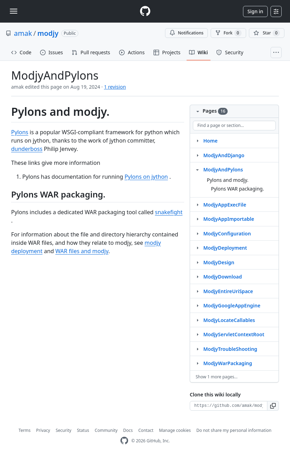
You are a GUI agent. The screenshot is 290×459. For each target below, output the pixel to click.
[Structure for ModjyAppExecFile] (197, 204)
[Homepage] (145, 11)
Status (83, 430)
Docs (128, 430)
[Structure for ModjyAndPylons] (197, 169)
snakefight (168, 212)
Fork (228, 33)
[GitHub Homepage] (124, 440)
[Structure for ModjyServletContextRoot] (197, 334)
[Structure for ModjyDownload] (197, 276)
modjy (47, 33)
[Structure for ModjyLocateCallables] (197, 319)
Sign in (255, 11)
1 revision (115, 86)
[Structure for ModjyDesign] (197, 262)
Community (106, 430)
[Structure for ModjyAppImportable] (197, 218)
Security (63, 430)
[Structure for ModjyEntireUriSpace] (197, 291)
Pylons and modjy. (228, 180)
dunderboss (26, 149)
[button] (273, 406)
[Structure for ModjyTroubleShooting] (197, 348)
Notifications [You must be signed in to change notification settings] (186, 33)
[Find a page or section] (234, 125)
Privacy (43, 430)
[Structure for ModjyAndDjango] (197, 155)
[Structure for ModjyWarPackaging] (197, 363)
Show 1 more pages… (216, 376)
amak (23, 33)
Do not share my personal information (234, 430)
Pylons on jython (146, 176)
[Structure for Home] (197, 140)
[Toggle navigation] (13, 11)
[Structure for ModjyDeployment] (197, 247)
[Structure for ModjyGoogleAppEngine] (197, 305)
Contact (145, 430)
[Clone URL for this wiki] (228, 406)
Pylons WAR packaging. (237, 188)
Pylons (19, 132)
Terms (24, 430)
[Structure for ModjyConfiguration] (197, 233)
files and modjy (81, 251)
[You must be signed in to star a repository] (266, 33)
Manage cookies (175, 430)
